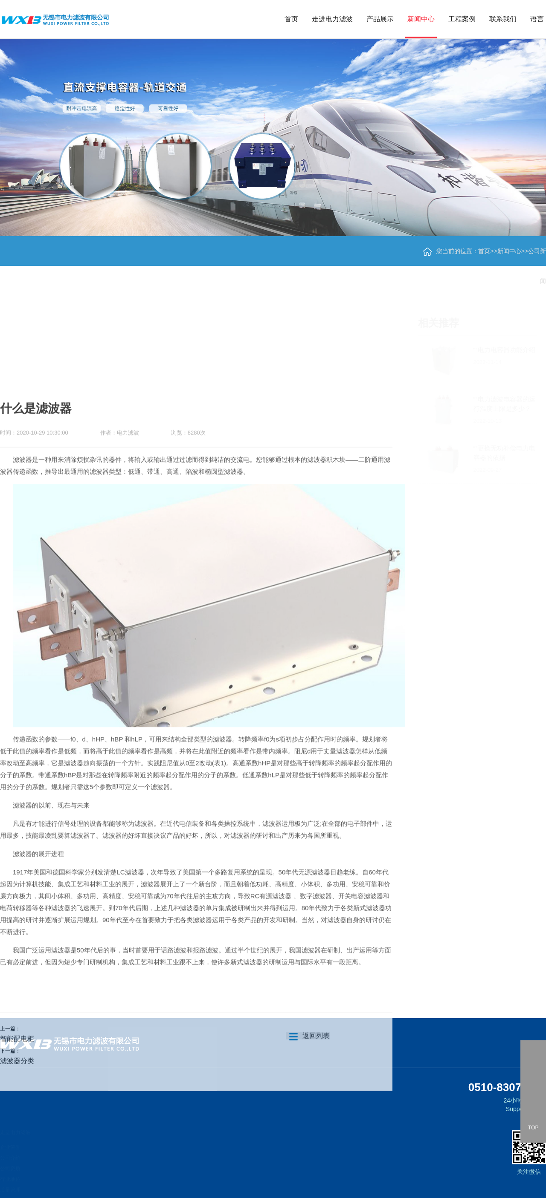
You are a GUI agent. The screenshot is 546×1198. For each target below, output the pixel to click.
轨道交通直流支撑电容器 (80, 1146)
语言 (537, 19)
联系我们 (503, 19)
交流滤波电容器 (70, 1178)
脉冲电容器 (65, 1189)
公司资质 (10, 1164)
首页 (291, 19)
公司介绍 (10, 1153)
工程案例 (462, 19)
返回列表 (308, 1088)
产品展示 (380, 19)
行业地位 (10, 1175)
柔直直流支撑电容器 (75, 1157)
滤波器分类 (17, 1113)
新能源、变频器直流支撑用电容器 (90, 1168)
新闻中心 (421, 19)
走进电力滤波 (332, 19)
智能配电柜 (17, 1091)
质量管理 (10, 1185)
